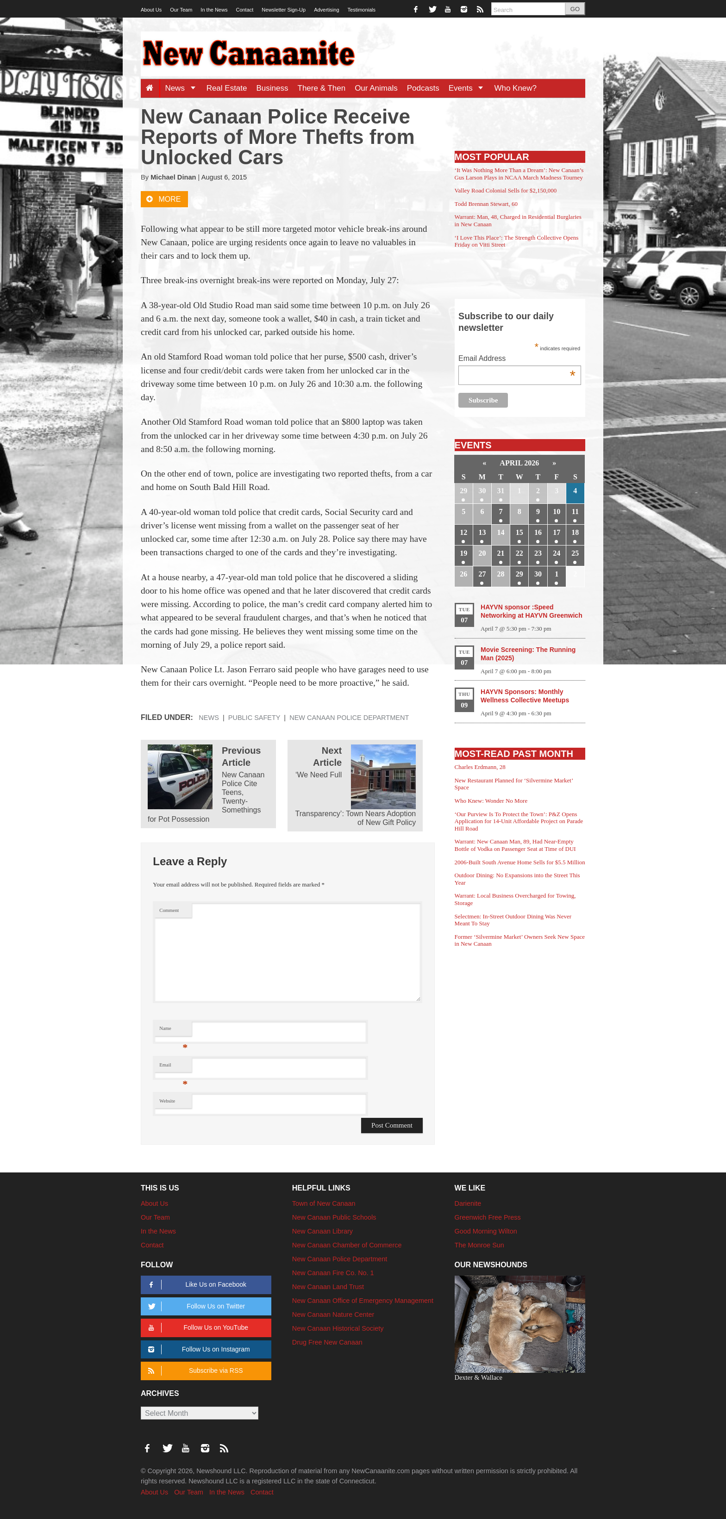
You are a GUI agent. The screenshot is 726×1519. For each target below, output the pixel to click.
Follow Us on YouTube (196, 1328)
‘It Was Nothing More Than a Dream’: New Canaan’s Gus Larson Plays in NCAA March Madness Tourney (519, 174)
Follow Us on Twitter (195, 1306)
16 (538, 532)
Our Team (181, 9)
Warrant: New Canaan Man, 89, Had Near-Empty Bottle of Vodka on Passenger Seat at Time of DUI (515, 845)
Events (469, 88)
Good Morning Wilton (486, 1231)
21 (501, 553)
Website (167, 1101)
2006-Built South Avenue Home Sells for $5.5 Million (520, 862)
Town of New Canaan (324, 1203)
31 (501, 491)
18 (575, 532)
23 (538, 553)
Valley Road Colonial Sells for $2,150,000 (506, 190)
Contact (244, 9)
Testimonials (362, 9)
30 (482, 491)
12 (463, 532)
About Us (151, 9)
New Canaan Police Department (349, 717)
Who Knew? (515, 88)
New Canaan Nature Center (333, 1314)
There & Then (322, 88)
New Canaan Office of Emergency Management (362, 1300)
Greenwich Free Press (488, 1217)
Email (173, 1067)
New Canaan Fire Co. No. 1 (333, 1273)
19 (463, 553)
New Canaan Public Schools (334, 1217)
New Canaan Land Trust (328, 1286)
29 (463, 491)
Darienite (468, 1203)
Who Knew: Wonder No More (491, 800)
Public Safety (254, 717)
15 (519, 532)
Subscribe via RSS (194, 1371)
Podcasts (423, 88)
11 (575, 511)
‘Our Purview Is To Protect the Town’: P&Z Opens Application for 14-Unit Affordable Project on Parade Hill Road (519, 821)
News (183, 88)
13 (482, 532)
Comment (169, 910)
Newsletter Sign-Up (284, 9)
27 (482, 574)
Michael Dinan (173, 177)
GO (575, 9)
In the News (213, 9)
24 (556, 553)
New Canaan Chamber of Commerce (347, 1245)
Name (173, 1030)
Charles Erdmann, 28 (480, 766)
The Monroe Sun (479, 1245)
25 (575, 553)
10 (556, 511)
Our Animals (376, 88)
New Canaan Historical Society (338, 1328)
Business (272, 88)
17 (556, 532)
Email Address (517, 359)
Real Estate (227, 88)
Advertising (326, 9)
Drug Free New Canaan (327, 1342)
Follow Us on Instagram (197, 1349)
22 (519, 553)
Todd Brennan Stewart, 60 (486, 203)
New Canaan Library (322, 1231)
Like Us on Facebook (195, 1285)
